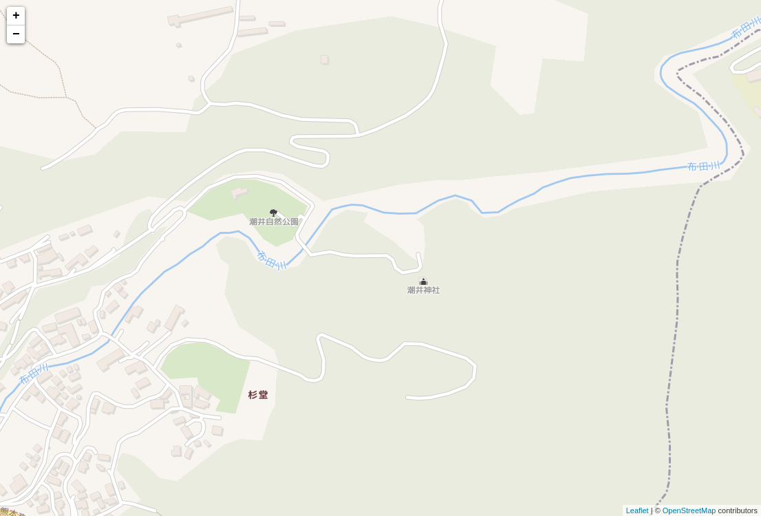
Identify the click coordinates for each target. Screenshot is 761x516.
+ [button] (16, 16)
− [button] (16, 34)
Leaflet (637, 510)
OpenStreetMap (689, 510)
